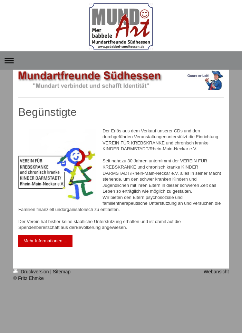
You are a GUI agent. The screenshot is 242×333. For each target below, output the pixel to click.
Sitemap (61, 271)
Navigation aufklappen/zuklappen (121, 60)
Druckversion (31, 271)
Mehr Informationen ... (45, 240)
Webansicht (216, 271)
